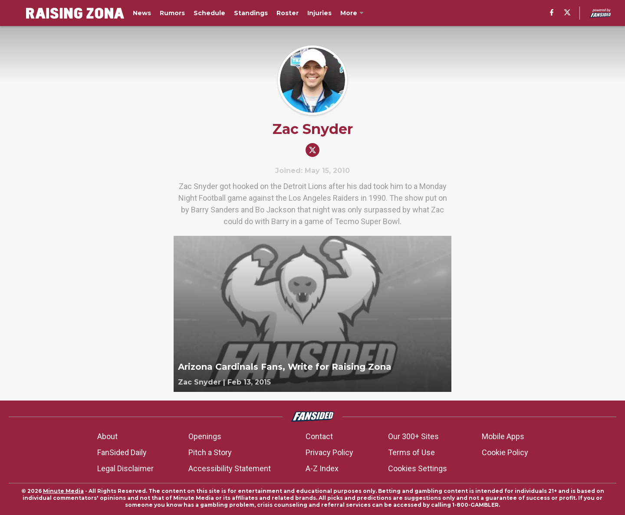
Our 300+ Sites (413, 436)
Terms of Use (411, 452)
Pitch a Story (210, 452)
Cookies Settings (417, 468)
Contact (319, 436)
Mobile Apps (503, 436)
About (107, 436)
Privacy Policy (329, 452)
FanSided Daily (122, 452)
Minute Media (63, 491)
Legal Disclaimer (125, 468)
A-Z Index (322, 468)
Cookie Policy (505, 452)
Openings (204, 436)
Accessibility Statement (229, 468)
